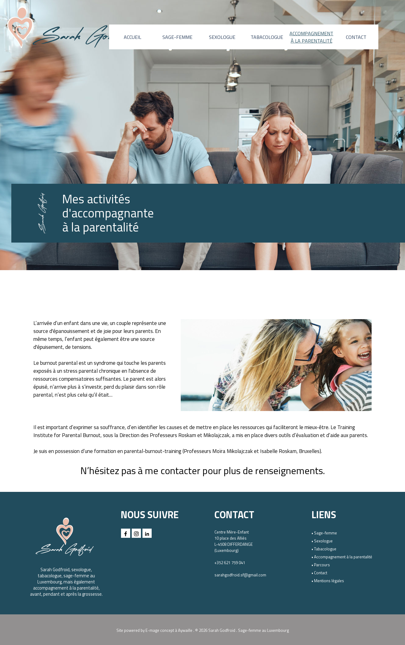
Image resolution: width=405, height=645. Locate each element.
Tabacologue (325, 549)
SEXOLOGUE (222, 37)
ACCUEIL (132, 37)
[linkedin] (147, 533)
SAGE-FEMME (177, 37)
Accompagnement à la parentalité (343, 557)
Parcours (322, 565)
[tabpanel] (117, 213)
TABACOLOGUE (267, 37)
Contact (320, 573)
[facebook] (125, 533)
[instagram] (136, 533)
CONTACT (356, 37)
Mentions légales (329, 581)
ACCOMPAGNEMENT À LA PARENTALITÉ (311, 37)
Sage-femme (325, 533)
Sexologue (323, 541)
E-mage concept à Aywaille (169, 630)
